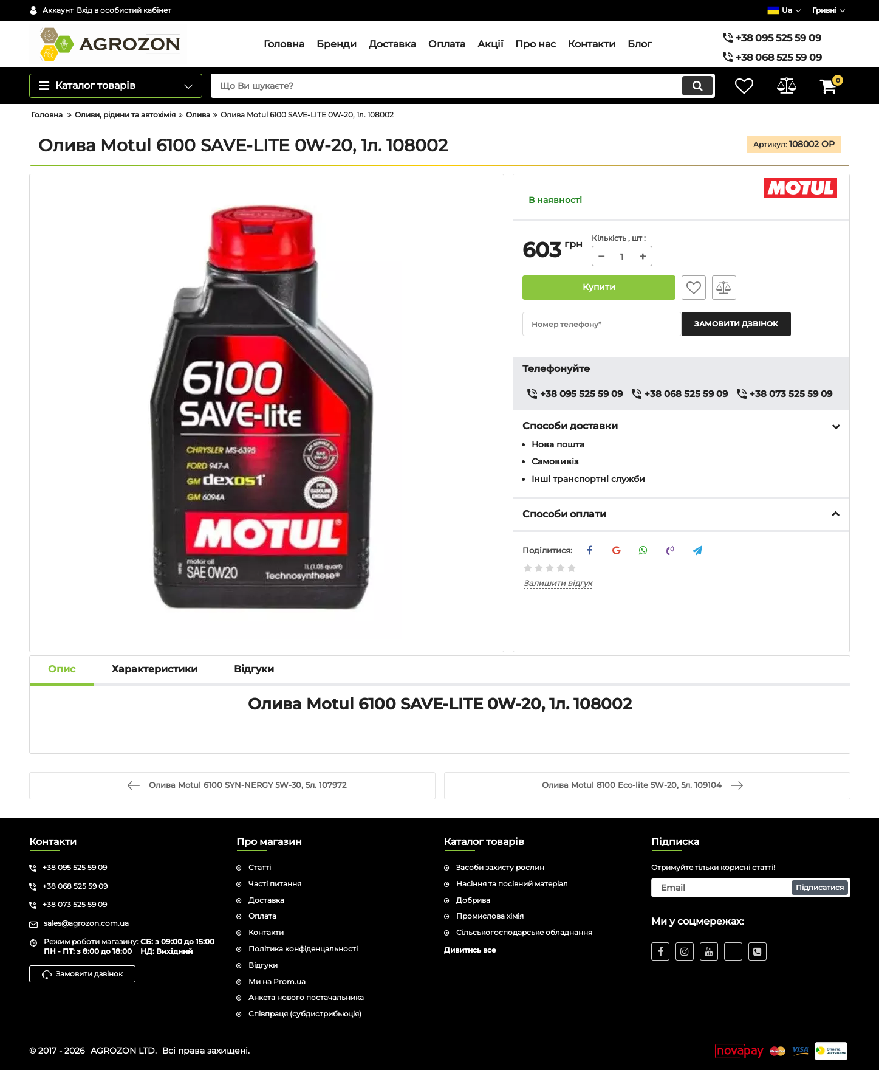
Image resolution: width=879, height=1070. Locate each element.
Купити (598, 287)
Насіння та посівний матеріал (512, 883)
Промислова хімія (490, 915)
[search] (462, 86)
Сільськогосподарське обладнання (524, 932)
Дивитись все (470, 949)
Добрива (473, 900)
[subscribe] (750, 887)
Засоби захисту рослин (500, 867)
